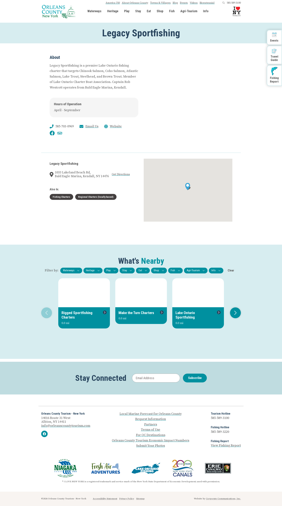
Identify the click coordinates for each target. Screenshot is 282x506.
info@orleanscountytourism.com (65, 426)
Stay (138, 11)
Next (234, 312)
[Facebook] (44, 434)
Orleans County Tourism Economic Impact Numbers (150, 441)
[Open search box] (223, 2)
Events (184, 3)
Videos (194, 3)
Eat (149, 11)
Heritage (112, 11)
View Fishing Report (226, 445)
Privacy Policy (126, 498)
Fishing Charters (61, 196)
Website (116, 126)
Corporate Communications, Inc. (223, 498)
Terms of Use (150, 430)
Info (205, 11)
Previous (45, 312)
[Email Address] (156, 378)
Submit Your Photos (150, 446)
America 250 (113, 3)
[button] (188, 186)
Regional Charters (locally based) (95, 196)
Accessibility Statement (105, 498)
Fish (172, 11)
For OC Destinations (150, 435)
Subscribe (195, 378)
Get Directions (121, 174)
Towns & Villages (160, 3)
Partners (150, 424)
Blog (175, 3)
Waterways (94, 11)
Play (126, 11)
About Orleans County (135, 3)
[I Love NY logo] (237, 12)
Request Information (150, 419)
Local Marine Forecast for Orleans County (151, 414)
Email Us (91, 126)
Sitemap (140, 498)
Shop (160, 11)
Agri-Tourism (188, 11)
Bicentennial (207, 3)
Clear (231, 270)
